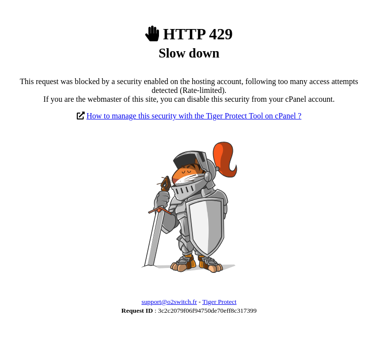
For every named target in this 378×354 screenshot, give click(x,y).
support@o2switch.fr (169, 301)
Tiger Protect (219, 301)
